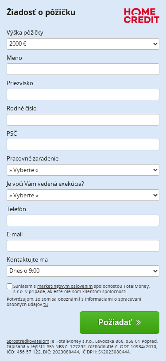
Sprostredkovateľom (28, 341)
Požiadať (119, 322)
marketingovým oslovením (65, 286)
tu (45, 304)
